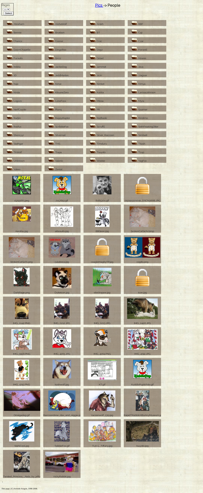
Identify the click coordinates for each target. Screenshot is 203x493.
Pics (99, 5)
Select (8, 13)
